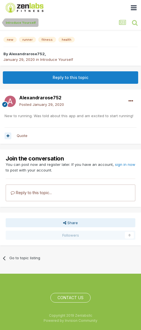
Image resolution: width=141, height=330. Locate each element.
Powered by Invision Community (70, 320)
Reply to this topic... (31, 192)
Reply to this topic (70, 77)
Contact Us (70, 297)
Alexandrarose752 (27, 54)
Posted (41, 104)
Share (70, 222)
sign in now (125, 164)
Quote (22, 135)
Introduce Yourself (56, 59)
